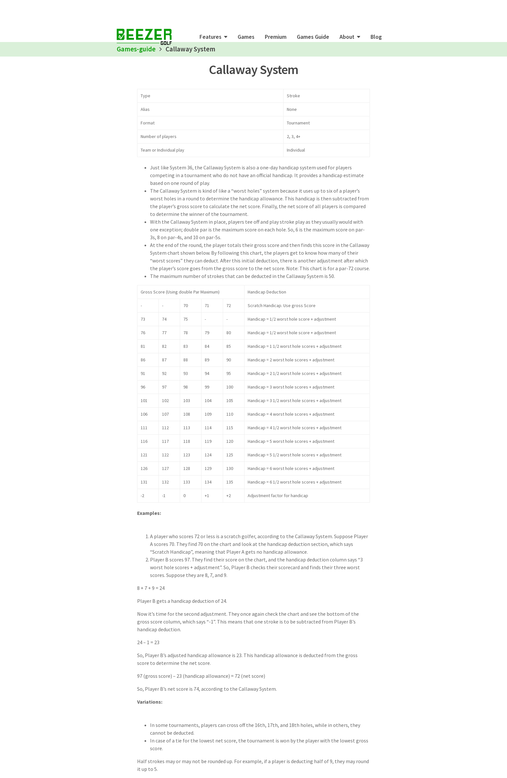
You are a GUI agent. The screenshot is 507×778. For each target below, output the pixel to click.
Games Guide (313, 36)
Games (246, 36)
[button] (213, 37)
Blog (376, 36)
